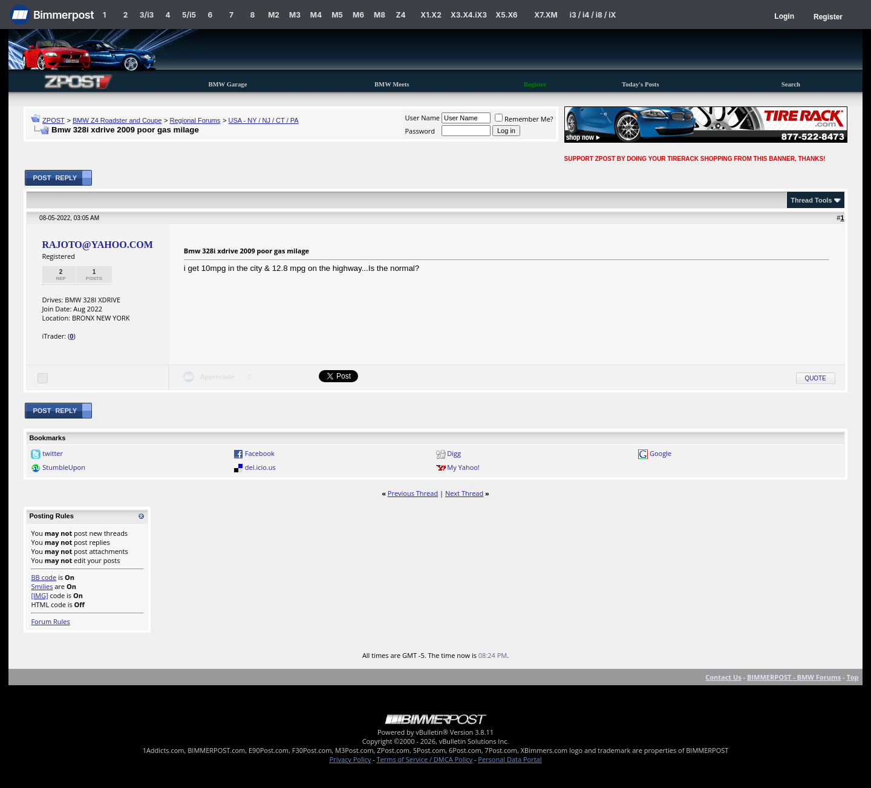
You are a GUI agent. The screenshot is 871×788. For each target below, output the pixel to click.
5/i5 (189, 14)
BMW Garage (227, 84)
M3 (295, 14)
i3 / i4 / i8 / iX (593, 14)
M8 (379, 14)
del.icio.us (260, 467)
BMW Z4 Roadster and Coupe (117, 120)
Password (420, 130)
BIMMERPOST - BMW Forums (794, 677)
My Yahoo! (463, 467)
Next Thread (464, 493)
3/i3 (147, 14)
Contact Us (723, 677)
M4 (316, 14)
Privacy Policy (350, 759)
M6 (358, 14)
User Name (422, 117)
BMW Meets (391, 84)
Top (852, 677)
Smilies (42, 586)
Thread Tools (811, 200)
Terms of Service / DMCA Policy (424, 759)
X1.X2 (430, 14)
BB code (43, 577)
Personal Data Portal (509, 759)
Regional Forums (195, 120)
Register (828, 17)
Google (660, 453)
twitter (52, 453)
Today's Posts (640, 84)
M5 (337, 14)
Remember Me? (524, 118)
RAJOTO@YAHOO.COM (97, 244)
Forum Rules (50, 621)
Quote (815, 378)
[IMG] (39, 595)
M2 (273, 14)
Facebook (260, 453)
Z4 (400, 14)
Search (790, 84)
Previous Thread (413, 493)
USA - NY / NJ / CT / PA (263, 120)
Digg (454, 453)
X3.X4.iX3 (469, 14)
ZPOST (53, 120)
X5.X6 (506, 14)
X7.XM (545, 14)
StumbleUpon (63, 467)
